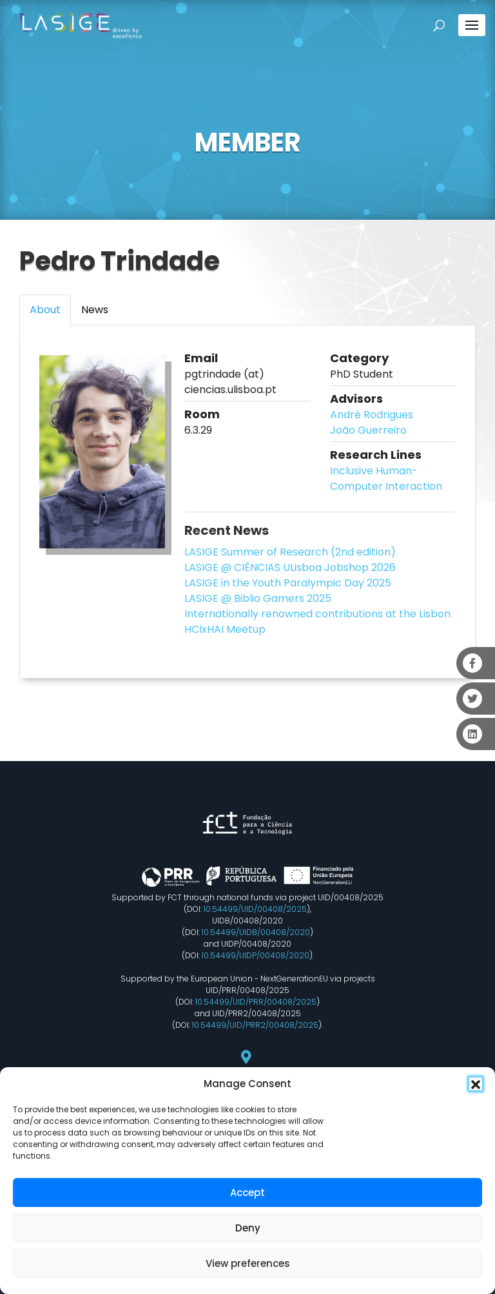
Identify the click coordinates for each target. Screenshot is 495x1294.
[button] (475, 1083)
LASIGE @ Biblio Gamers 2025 (257, 598)
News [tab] (94, 309)
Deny (247, 1228)
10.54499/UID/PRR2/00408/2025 (255, 1024)
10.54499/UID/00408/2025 (255, 908)
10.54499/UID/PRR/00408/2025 (255, 1001)
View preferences (248, 1263)
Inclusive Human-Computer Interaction (386, 478)
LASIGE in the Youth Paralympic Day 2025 (287, 582)
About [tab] (45, 309)
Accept (247, 1192)
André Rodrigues (371, 414)
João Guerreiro (368, 430)
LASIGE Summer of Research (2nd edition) (290, 552)
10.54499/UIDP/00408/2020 (255, 955)
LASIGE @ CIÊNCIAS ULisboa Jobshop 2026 (290, 567)
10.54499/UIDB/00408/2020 (256, 932)
